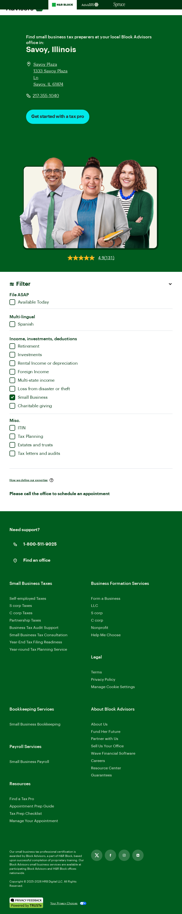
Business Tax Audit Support (34, 628)
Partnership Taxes (25, 620)
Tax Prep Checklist (25, 813)
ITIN (17, 428)
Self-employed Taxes (27, 598)
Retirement (24, 346)
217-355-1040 (46, 96)
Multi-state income (32, 380)
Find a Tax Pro (21, 799)
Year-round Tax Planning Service (38, 649)
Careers (98, 761)
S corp (97, 613)
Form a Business (105, 598)
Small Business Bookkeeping (34, 724)
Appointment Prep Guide (31, 806)
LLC (94, 606)
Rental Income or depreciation (43, 363)
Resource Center (106, 768)
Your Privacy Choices (63, 903)
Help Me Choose (106, 635)
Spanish (21, 324)
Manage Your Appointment (33, 821)
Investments (25, 355)
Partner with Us (104, 739)
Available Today (29, 302)
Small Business (28, 397)
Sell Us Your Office (107, 746)
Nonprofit (99, 628)
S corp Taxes (20, 606)
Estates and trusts (31, 445)
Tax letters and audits (34, 453)
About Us (99, 724)
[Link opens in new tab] (96, 855)
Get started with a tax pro (57, 116)
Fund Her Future (105, 732)
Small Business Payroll (29, 762)
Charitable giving (30, 406)
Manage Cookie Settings (113, 687)
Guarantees (101, 775)
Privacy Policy (103, 679)
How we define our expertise (28, 480)
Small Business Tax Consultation (38, 635)
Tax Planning (26, 436)
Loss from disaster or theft (39, 389)
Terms (96, 672)
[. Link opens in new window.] (26, 903)
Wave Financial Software (113, 754)
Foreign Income (29, 372)
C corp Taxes (20, 613)
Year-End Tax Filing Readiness (35, 642)
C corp (97, 620)
